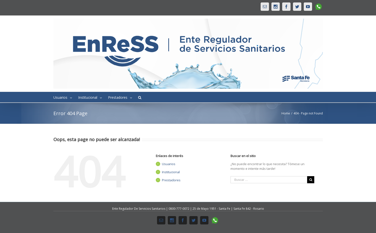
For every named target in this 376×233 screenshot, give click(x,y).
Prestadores (171, 180)
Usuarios (168, 164)
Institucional (171, 172)
